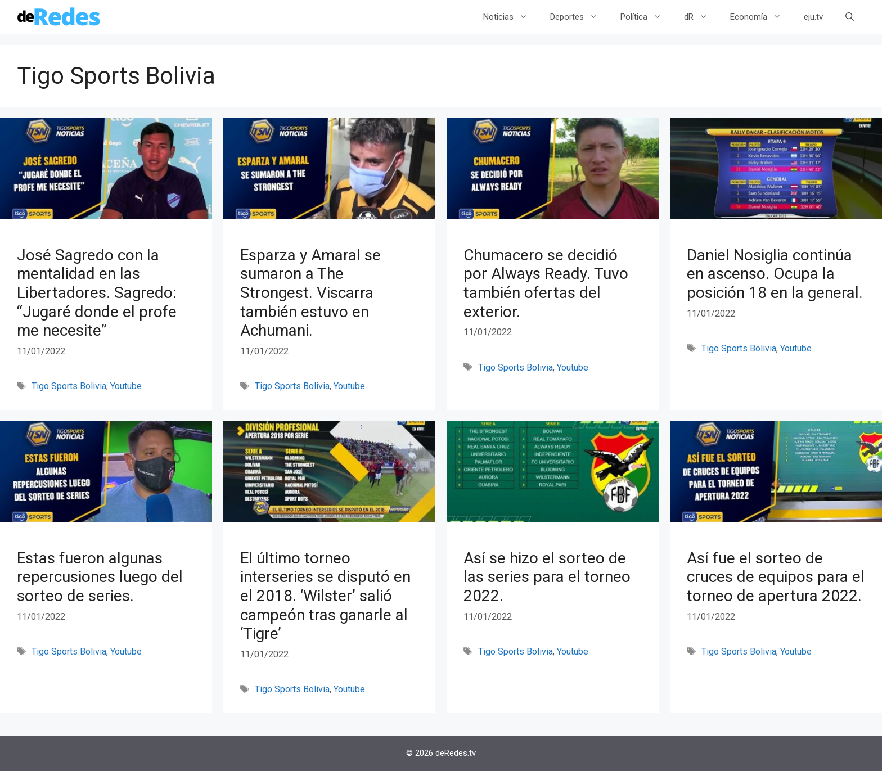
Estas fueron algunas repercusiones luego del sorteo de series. (100, 577)
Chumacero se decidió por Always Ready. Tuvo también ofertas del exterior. (546, 283)
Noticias (511, 17)
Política (646, 17)
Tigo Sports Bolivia (69, 386)
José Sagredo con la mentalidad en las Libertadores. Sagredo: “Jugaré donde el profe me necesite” (97, 293)
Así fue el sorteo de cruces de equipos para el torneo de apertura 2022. (776, 577)
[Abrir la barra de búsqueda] (849, 17)
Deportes (579, 17)
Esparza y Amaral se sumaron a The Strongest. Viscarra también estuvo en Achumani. (310, 293)
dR (701, 17)
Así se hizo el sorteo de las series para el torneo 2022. (547, 577)
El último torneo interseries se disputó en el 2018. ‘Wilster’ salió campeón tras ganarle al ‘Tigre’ (325, 596)
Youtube (126, 386)
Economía (761, 17)
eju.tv (813, 17)
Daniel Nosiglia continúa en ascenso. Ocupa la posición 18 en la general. (775, 274)
